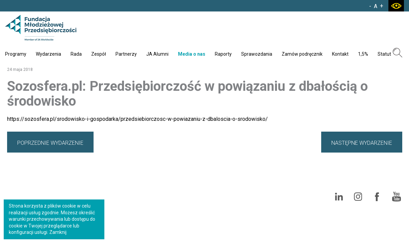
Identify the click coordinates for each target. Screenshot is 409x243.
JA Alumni (157, 54)
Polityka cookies (384, 177)
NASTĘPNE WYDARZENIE (361, 143)
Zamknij (58, 232)
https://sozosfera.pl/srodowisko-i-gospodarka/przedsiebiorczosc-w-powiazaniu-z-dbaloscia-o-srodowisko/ (137, 119)
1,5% (363, 54)
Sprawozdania (256, 54)
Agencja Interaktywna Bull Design (372, 224)
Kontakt (340, 54)
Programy (15, 54)
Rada (76, 54)
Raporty (223, 54)
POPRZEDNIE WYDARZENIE (50, 143)
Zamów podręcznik (302, 54)
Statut (384, 54)
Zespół (98, 54)
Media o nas (191, 54)
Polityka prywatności (264, 177)
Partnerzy (126, 54)
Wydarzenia (48, 54)
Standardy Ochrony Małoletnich (327, 177)
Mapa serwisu (220, 177)
